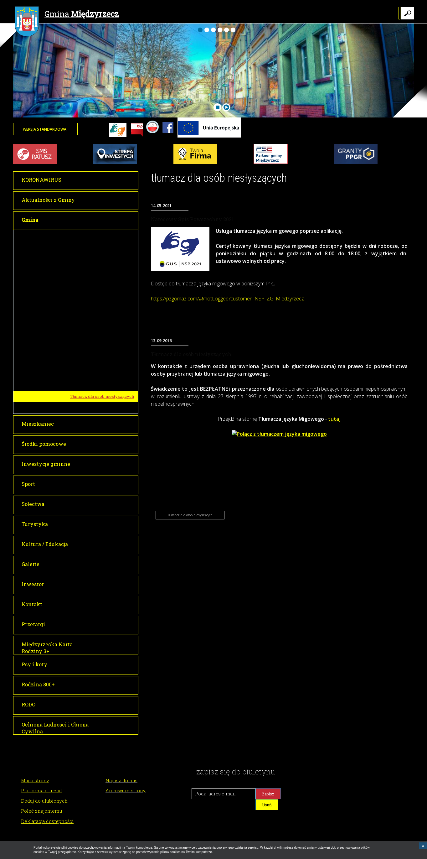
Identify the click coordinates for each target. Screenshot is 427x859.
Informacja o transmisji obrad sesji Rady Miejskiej (99, 288)
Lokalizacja (81, 374)
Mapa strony (35, 780)
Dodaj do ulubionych (44, 801)
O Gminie (77, 352)
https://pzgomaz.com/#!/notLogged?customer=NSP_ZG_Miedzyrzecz (227, 298)
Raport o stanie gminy (91, 407)
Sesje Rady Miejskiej (90, 258)
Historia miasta (85, 363)
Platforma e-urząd (41, 790)
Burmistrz (78, 235)
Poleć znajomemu (41, 811)
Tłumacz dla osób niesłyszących (102, 396)
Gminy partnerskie (88, 385)
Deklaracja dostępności (47, 821)
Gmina (67, 14)
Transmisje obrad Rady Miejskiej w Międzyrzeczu (102, 272)
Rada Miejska (81, 247)
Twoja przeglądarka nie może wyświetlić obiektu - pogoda (390, 133)
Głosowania (81, 302)
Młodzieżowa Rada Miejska (96, 340)
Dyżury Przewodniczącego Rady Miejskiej (102, 326)
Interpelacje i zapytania (93, 312)
